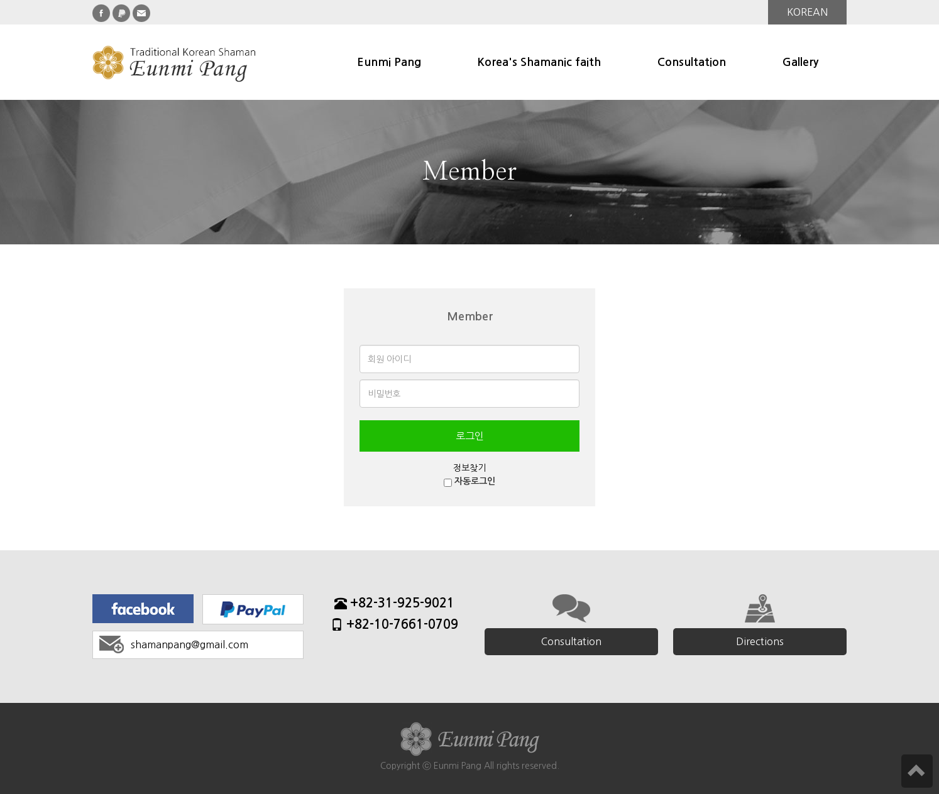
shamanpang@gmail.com (189, 644)
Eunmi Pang (389, 62)
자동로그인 (474, 481)
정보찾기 (469, 468)
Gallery (800, 62)
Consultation (691, 62)
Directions (760, 641)
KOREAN (807, 12)
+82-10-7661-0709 (394, 626)
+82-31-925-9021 (394, 604)
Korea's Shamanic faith (539, 62)
